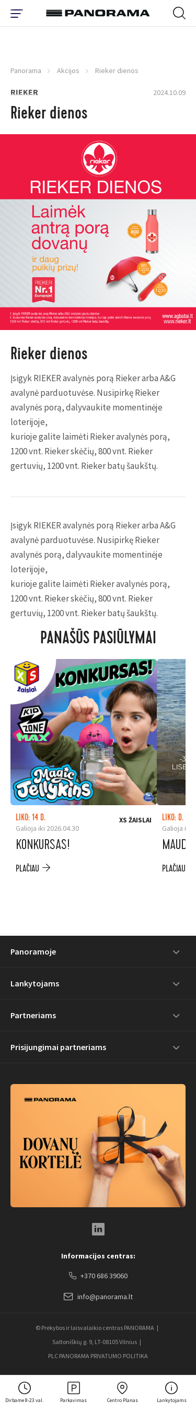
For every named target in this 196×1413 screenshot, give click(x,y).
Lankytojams (34, 983)
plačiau (27, 868)
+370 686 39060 (98, 1276)
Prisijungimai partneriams (58, 1047)
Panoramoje (33, 951)
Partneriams (33, 1015)
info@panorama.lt (98, 1297)
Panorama (25, 70)
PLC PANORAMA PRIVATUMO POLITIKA (98, 1356)
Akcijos (68, 70)
